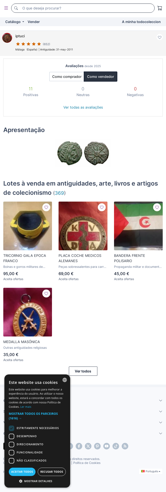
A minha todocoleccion (141, 22)
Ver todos (83, 371)
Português (150, 471)
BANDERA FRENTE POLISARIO (129, 258)
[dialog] (37, 431)
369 (59, 193)
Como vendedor (100, 76)
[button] (37, 415)
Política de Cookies (86, 463)
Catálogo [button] (13, 22)
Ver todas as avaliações (83, 107)
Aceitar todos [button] (22, 472)
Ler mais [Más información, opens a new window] (25, 407)
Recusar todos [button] (51, 472)
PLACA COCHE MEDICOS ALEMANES (80, 258)
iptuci (20, 36)
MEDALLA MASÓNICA (21, 342)
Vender (34, 22)
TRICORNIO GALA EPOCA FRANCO (24, 258)
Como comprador (67, 76)
